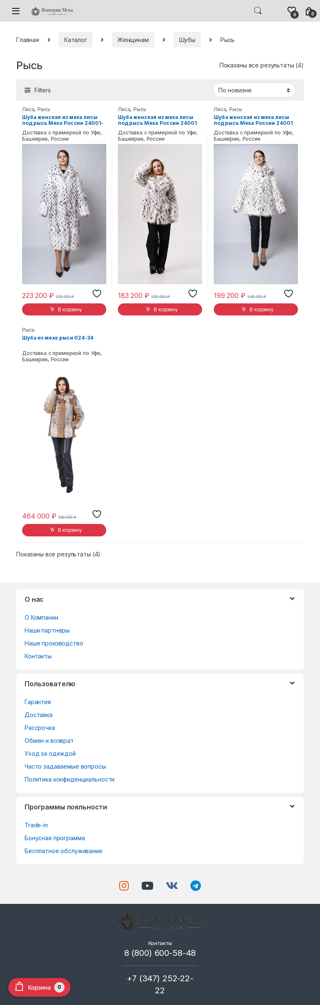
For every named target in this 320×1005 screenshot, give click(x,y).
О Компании (41, 617)
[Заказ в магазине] (254, 90)
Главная (27, 39)
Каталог (75, 39)
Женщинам (133, 39)
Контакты (38, 656)
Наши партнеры (47, 630)
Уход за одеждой (50, 753)
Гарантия (38, 701)
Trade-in (36, 825)
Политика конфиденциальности (70, 779)
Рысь (44, 109)
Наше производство (54, 643)
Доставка (38, 714)
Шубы (187, 39)
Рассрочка (40, 727)
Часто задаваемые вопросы (65, 766)
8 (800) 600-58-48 (160, 953)
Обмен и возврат (49, 740)
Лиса (28, 109)
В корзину (70, 309)
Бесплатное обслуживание (63, 850)
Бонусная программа (55, 837)
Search (257, 10)
